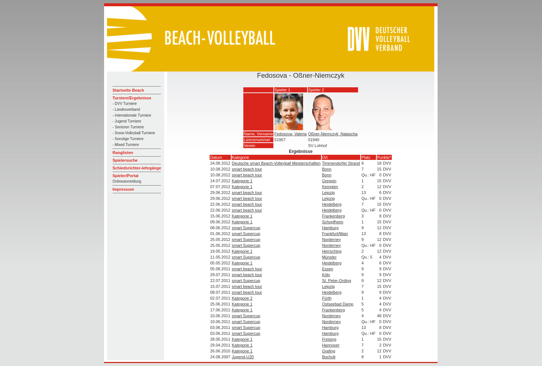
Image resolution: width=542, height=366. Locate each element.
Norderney (331, 239)
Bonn (327, 169)
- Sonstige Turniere (128, 139)
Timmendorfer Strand (341, 163)
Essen (327, 269)
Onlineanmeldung (127, 181)
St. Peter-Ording (336, 280)
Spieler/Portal (126, 175)
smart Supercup (246, 228)
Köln (326, 274)
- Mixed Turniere (126, 145)
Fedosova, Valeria (290, 134)
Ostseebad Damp (338, 304)
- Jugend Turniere (127, 121)
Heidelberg (332, 204)
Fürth (327, 298)
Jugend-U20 (243, 357)
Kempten (330, 186)
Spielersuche (125, 160)
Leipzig (328, 192)
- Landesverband (126, 109)
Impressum (123, 189)
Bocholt (329, 357)
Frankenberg (333, 216)
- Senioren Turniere (128, 127)
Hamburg (330, 228)
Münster (329, 257)
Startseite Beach (128, 90)
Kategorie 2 (242, 298)
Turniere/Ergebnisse (132, 98)
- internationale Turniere (132, 115)
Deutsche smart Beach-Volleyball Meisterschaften (276, 163)
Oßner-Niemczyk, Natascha (333, 134)
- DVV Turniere (125, 104)
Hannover (331, 345)
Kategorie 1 (242, 181)
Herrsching (332, 251)
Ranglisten (123, 152)
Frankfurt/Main (335, 233)
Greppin (329, 181)
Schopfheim (332, 222)
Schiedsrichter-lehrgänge (137, 168)
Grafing (328, 351)
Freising (329, 339)
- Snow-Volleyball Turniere (134, 133)
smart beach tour (247, 169)
